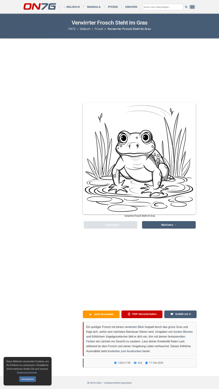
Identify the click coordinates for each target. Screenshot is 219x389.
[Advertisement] (109, 67)
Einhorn (131, 7)
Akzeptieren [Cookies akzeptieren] (27, 379)
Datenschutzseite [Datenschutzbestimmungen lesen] (27, 372)
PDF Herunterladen (142, 314)
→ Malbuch (71, 7)
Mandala (94, 7)
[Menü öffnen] (192, 7)
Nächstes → (169, 224)
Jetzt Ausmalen (101, 314)
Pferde (113, 7)
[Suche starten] (186, 7)
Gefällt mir (180, 314)
